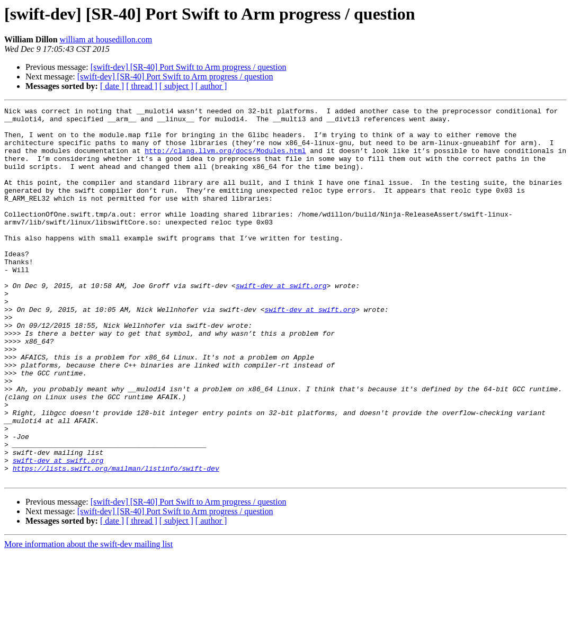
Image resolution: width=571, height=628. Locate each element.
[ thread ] (141, 86)
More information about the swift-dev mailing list (88, 618)
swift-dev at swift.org (281, 322)
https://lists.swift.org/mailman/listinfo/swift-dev (116, 541)
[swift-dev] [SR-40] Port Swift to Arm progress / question (189, 66)
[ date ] (112, 86)
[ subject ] (176, 86)
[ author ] (211, 86)
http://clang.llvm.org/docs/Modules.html (225, 160)
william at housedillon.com (106, 39)
